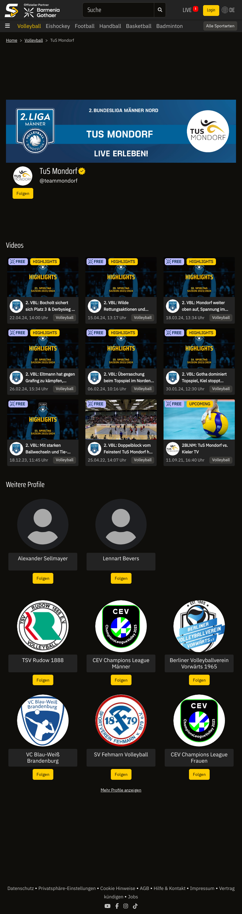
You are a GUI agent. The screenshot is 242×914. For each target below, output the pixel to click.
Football (85, 26)
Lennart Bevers (121, 558)
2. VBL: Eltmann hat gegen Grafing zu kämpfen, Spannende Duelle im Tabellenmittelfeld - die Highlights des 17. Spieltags (50, 377)
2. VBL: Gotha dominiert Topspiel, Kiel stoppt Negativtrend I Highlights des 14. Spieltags (205, 377)
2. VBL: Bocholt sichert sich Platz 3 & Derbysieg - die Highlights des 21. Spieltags (49, 306)
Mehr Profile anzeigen (121, 790)
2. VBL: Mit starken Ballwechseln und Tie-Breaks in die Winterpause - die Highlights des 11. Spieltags (50, 449)
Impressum (202, 888)
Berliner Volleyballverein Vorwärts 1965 (199, 663)
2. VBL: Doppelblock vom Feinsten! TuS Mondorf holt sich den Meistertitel (129, 449)
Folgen (22, 193)
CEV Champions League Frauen (199, 757)
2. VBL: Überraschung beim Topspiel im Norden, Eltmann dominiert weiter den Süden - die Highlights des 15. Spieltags (128, 377)
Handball (110, 26)
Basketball (138, 26)
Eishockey (58, 26)
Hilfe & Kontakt (170, 888)
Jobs (133, 897)
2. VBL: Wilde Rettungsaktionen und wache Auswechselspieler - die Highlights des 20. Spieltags (128, 306)
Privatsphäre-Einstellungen (67, 888)
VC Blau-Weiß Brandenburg (42, 757)
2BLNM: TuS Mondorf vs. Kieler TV (205, 449)
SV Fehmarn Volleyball (121, 754)
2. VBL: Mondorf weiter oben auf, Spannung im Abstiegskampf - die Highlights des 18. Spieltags (203, 306)
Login (211, 10)
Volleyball (29, 26)
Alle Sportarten (220, 26)
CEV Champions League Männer (121, 663)
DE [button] (228, 10)
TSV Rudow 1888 (42, 660)
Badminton (169, 26)
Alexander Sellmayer (43, 558)
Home (11, 40)
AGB (145, 888)
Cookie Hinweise (118, 888)
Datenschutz (21, 888)
